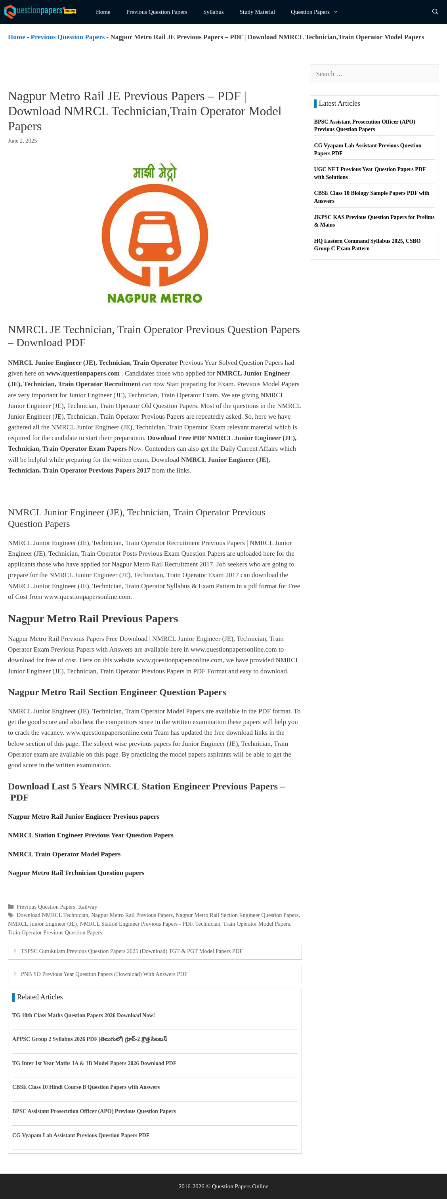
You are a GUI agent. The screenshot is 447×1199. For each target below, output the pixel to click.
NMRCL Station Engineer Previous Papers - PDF (136, 924)
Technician (207, 924)
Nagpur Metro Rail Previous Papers (132, 915)
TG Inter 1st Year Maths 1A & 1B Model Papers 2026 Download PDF (94, 1063)
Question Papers (318, 12)
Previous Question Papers (156, 12)
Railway (87, 907)
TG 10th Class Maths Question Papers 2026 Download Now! (83, 1015)
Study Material (257, 12)
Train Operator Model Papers (256, 924)
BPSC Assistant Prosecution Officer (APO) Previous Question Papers (94, 1111)
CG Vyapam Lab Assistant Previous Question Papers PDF (80, 1135)
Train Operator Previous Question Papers (55, 932)
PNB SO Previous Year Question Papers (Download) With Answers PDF (104, 974)
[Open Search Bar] (435, 12)
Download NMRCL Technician (52, 915)
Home (103, 12)
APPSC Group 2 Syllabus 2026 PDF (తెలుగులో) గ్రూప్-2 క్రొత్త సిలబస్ (89, 1039)
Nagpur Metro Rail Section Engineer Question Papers (237, 915)
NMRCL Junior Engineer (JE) (42, 924)
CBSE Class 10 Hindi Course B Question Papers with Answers (86, 1087)
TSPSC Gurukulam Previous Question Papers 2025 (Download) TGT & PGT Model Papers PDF (132, 951)
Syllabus (213, 12)
